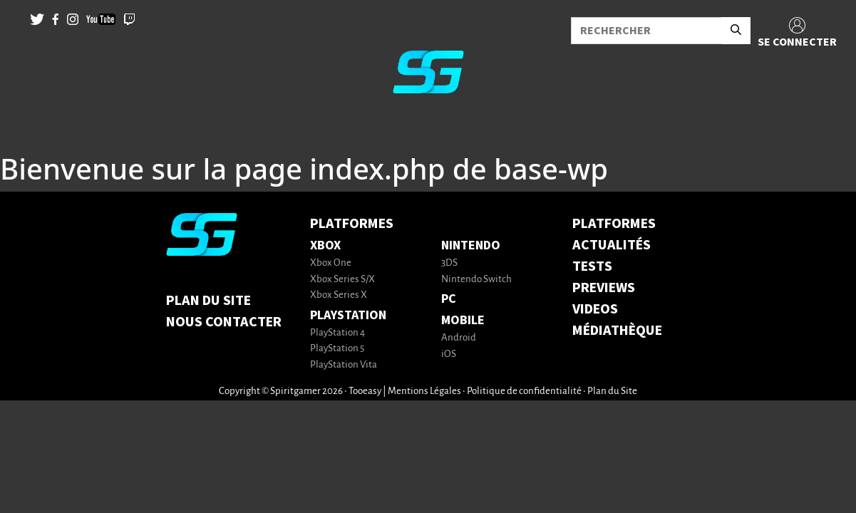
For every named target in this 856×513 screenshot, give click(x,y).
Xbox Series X (338, 295)
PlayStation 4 (337, 333)
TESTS (592, 266)
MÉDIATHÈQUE (617, 331)
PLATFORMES (614, 224)
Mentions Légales (424, 391)
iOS (448, 354)
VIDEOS (595, 309)
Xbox (325, 245)
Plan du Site (208, 301)
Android (458, 338)
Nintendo (470, 245)
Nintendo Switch (476, 279)
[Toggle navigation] (29, 128)
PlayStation (348, 315)
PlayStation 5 (337, 348)
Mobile (463, 320)
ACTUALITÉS (611, 245)
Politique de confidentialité (524, 391)
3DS (449, 263)
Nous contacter (224, 322)
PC (448, 299)
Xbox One (330, 263)
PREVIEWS (603, 288)
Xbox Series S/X (342, 279)
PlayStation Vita (343, 365)
